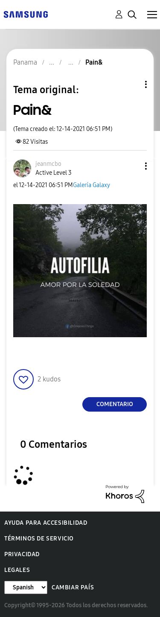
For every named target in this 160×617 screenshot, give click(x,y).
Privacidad (22, 554)
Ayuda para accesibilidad (45, 522)
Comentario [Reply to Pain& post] (114, 404)
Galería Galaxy (91, 185)
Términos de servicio (39, 538)
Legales (17, 570)
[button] (131, 166)
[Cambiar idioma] (25, 587)
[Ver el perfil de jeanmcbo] (48, 164)
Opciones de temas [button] (131, 84)
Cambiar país (73, 587)
